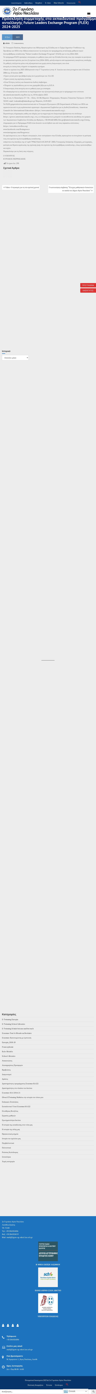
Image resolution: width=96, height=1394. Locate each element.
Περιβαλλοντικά (8, 1143)
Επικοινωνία (71, 3)
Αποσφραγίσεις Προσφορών (12, 1065)
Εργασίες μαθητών (9, 1115)
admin (6, 43)
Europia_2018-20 (8, 1042)
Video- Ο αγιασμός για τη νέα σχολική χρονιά (22, 187)
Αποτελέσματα (16, 3)
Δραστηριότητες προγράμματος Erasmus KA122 (20, 1083)
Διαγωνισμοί (6, 1074)
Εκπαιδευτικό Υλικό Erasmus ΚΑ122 (16, 1106)
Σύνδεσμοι (59, 1385)
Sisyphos (38, 3)
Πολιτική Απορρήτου (35, 1385)
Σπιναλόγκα (6, 1157)
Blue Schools (59, 3)
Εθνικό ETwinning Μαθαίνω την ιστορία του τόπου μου (22, 1097)
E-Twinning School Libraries (13, 1024)
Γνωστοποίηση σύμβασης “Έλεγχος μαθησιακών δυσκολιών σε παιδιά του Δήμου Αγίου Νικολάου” (71, 189)
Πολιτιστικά (6, 1147)
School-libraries (8, 1056)
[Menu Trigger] (88, 14)
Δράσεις (5, 1079)
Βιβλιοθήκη (28, 3)
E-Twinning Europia (10, 1019)
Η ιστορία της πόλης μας (11, 1129)
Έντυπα (49, 1385)
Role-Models (7, 1051)
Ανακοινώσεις (19, 43)
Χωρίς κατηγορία (8, 1161)
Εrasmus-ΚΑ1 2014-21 (11, 1092)
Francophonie (7, 1047)
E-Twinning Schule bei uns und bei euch (18, 1028)
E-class (48, 3)
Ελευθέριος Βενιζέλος (10, 1111)
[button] (79, 3)
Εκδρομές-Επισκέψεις (10, 1102)
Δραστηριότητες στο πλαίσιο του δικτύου (17, 1088)
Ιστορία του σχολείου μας (11, 1138)
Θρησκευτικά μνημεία (10, 1134)
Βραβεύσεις (6, 1070)
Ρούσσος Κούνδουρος (10, 1152)
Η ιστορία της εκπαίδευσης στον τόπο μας (17, 1124)
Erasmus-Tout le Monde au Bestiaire (17, 1033)
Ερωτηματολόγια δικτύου (11, 1120)
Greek (69, 1391)
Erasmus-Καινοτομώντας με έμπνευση (16, 1037)
